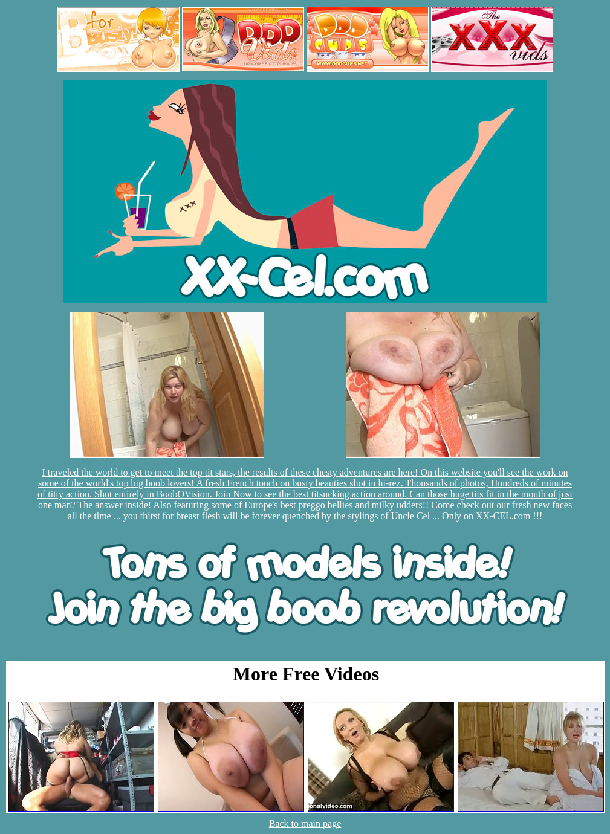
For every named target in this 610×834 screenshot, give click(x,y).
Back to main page (305, 823)
